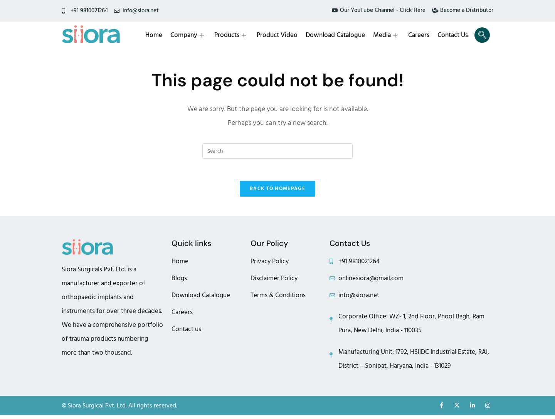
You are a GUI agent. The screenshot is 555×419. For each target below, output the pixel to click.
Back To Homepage (277, 190)
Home (158, 35)
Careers (420, 35)
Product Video (279, 35)
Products (233, 35)
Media (387, 35)
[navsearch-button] (482, 35)
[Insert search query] (277, 151)
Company (191, 35)
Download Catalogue (337, 35)
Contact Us (453, 35)
